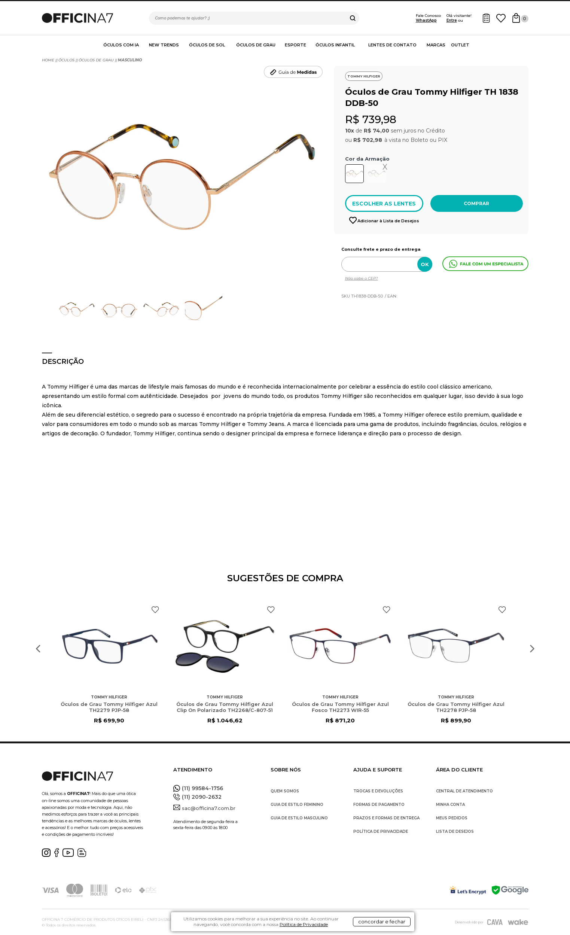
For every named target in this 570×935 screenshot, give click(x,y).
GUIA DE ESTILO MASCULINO (299, 818)
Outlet (460, 45)
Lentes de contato (392, 45)
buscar (352, 18)
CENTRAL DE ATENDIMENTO (464, 791)
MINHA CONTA (450, 804)
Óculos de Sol (207, 45)
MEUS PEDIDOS (451, 818)
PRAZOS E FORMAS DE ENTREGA (386, 818)
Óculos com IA (121, 45)
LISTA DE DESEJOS (455, 831)
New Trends (164, 45)
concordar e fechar (381, 922)
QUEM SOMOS (285, 791)
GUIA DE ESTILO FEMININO (297, 804)
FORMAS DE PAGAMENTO (379, 804)
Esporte (295, 45)
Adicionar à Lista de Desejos (387, 220)
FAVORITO (155, 609)
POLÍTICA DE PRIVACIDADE (380, 831)
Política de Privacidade (304, 924)
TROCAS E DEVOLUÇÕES (378, 791)
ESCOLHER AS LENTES (384, 203)
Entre (451, 20)
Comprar (476, 203)
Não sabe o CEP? (361, 278)
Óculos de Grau (255, 45)
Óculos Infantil (335, 45)
